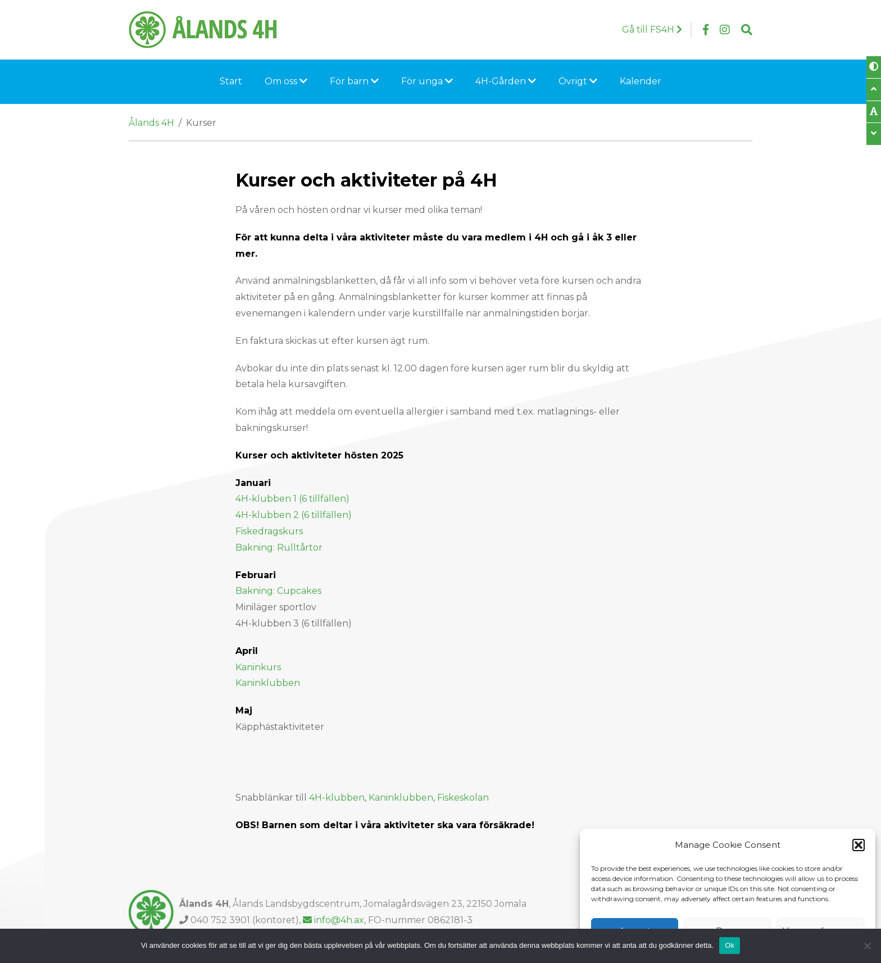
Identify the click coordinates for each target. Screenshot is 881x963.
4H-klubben (337, 797)
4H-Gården (505, 81)
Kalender (640, 81)
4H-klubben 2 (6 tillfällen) (293, 515)
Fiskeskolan (464, 797)
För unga (427, 81)
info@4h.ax (333, 920)
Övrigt (577, 81)
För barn (354, 81)
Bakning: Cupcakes (278, 590)
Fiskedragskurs (270, 531)
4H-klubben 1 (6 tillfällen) (292, 498)
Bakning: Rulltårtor (279, 547)
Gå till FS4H (652, 29)
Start (231, 81)
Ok (729, 945)
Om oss (286, 81)
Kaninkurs (258, 667)
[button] (858, 845)
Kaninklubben (267, 683)
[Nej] (867, 945)
